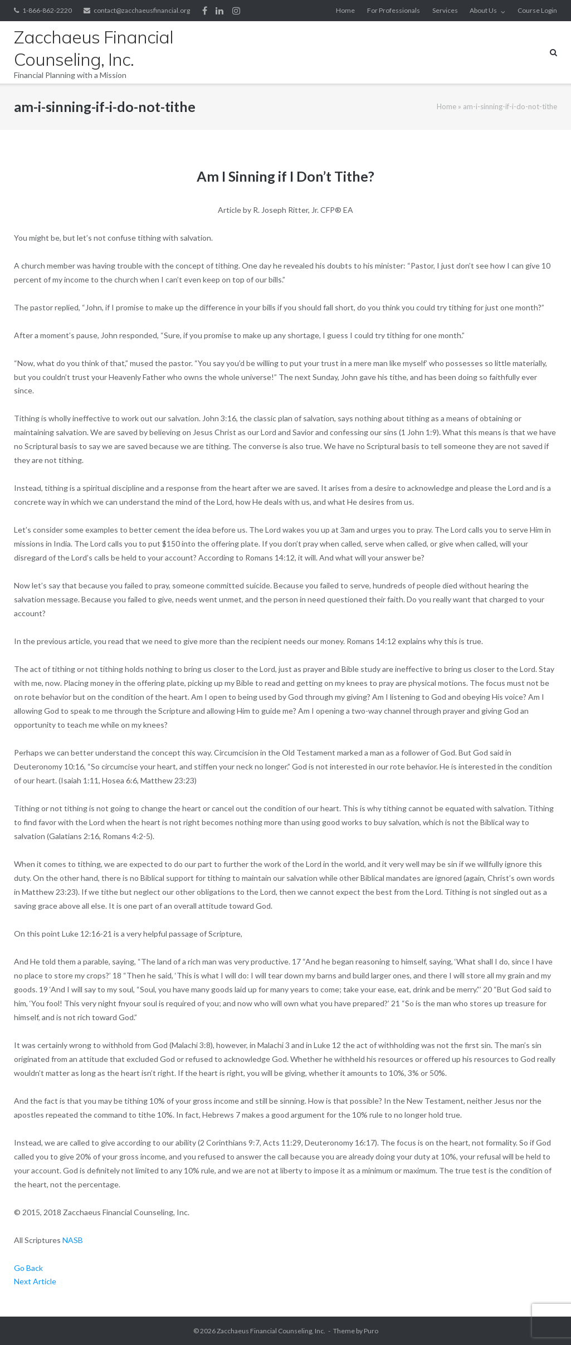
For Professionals (393, 10)
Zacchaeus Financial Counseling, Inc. (271, 1331)
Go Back (28, 1268)
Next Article (35, 1281)
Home (345, 10)
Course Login (537, 10)
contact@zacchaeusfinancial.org (142, 10)
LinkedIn (219, 10)
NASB (72, 1240)
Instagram (236, 10)
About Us (483, 10)
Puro (371, 1331)
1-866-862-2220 (47, 10)
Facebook (204, 10)
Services (445, 10)
